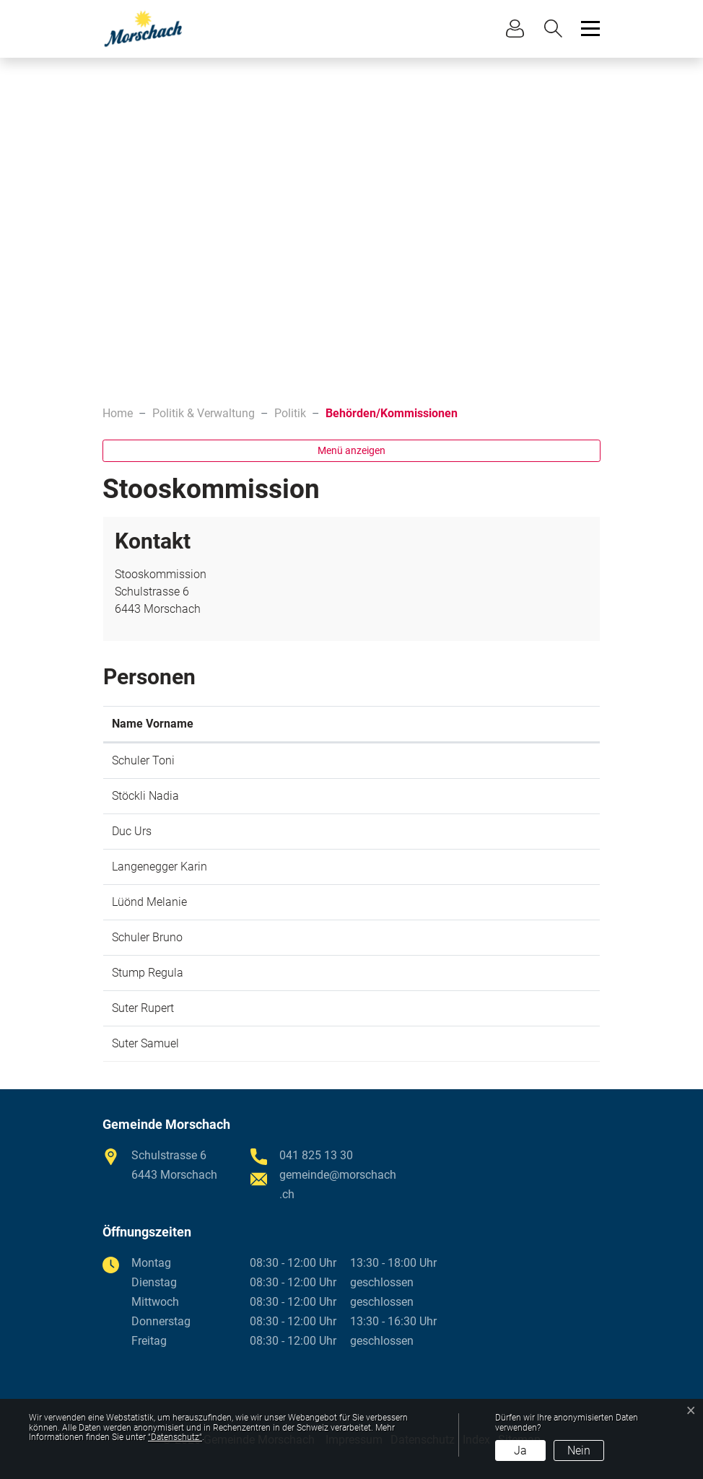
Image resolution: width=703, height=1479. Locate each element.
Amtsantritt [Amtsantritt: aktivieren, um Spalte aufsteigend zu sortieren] (349, 723)
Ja (520, 1450)
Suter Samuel (145, 1043)
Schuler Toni (143, 760)
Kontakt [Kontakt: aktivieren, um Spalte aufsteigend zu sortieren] (439, 723)
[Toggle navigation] (588, 28)
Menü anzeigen (351, 450)
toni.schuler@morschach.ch (490, 760)
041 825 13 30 (316, 1155)
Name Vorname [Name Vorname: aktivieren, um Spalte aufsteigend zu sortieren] (152, 723)
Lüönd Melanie (149, 902)
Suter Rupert (143, 1008)
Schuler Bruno (147, 937)
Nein (578, 1450)
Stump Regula (147, 973)
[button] (557, 28)
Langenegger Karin (159, 866)
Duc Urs (132, 831)
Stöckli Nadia (145, 796)
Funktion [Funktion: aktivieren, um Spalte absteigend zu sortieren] (258, 723)
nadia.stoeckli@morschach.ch (495, 796)
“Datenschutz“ (175, 1437)
